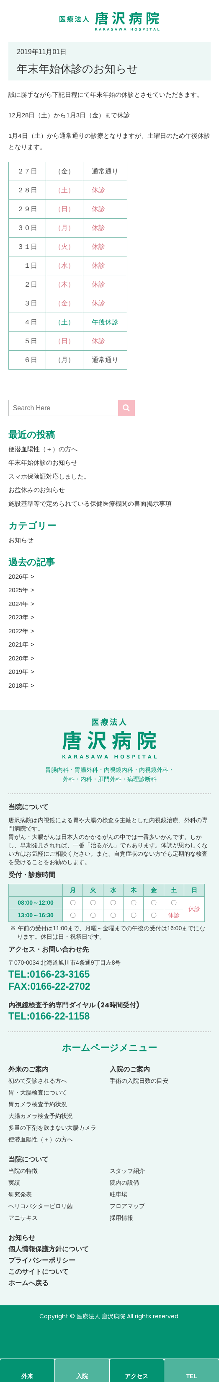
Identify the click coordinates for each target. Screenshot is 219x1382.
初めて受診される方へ (37, 1080)
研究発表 (20, 1194)
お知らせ (20, 539)
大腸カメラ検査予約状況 (40, 1116)
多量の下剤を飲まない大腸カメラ (52, 1127)
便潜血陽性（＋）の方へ (42, 449)
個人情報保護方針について (48, 1249)
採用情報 (121, 1217)
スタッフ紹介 (127, 1170)
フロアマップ (127, 1206)
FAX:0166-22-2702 (49, 986)
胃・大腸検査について (37, 1092)
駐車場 (118, 1194)
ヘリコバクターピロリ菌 (40, 1206)
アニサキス (23, 1217)
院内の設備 (124, 1182)
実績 (14, 1182)
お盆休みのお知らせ (36, 489)
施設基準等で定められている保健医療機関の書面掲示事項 (90, 503)
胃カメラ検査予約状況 (37, 1104)
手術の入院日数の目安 (139, 1080)
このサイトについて (38, 1271)
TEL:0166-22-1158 (49, 1016)
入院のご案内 (130, 1069)
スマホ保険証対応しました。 (49, 476)
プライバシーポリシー (41, 1260)
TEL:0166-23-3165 (49, 974)
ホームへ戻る (28, 1282)
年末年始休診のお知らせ (42, 462)
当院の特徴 (23, 1170)
